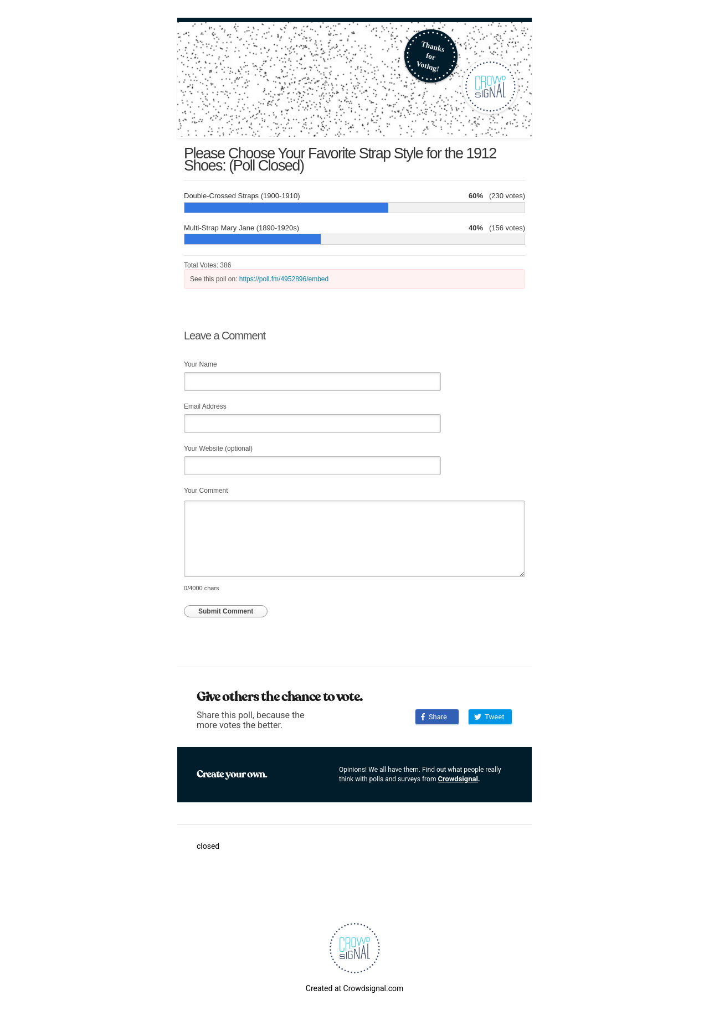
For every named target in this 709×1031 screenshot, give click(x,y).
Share (434, 717)
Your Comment (206, 490)
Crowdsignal (458, 779)
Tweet (489, 717)
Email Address (205, 406)
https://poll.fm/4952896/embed (283, 279)
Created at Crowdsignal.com (354, 988)
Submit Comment (225, 611)
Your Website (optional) (218, 448)
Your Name (200, 364)
